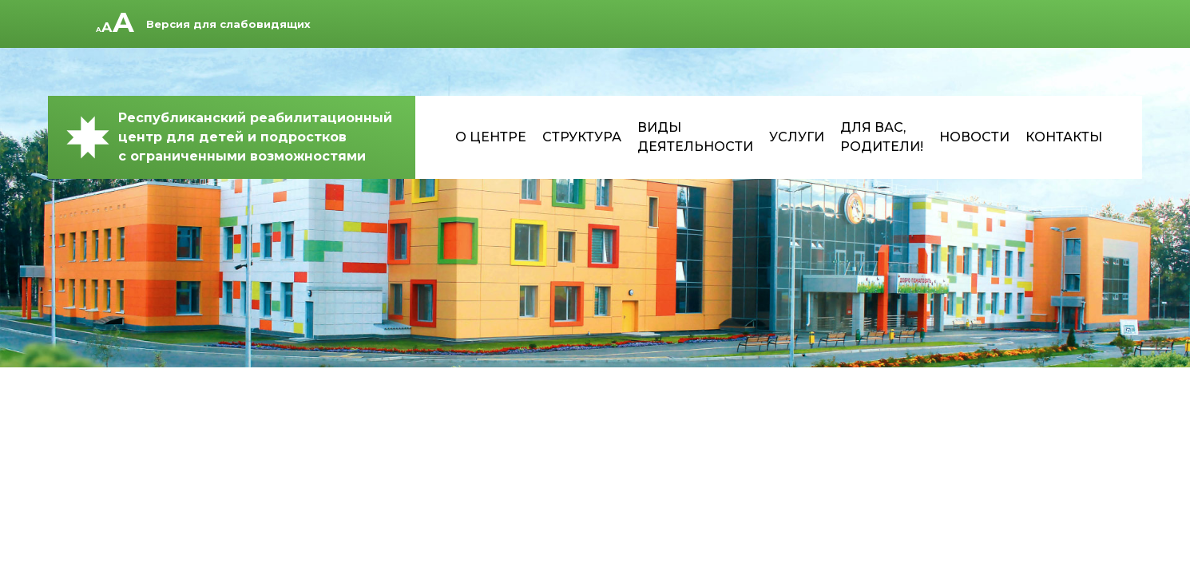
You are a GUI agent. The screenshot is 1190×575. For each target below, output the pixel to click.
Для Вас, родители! (881, 137)
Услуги (796, 137)
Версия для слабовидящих (228, 24)
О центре (490, 137)
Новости (974, 137)
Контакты (1063, 137)
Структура (581, 137)
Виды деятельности (695, 137)
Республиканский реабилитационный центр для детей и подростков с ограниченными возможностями (228, 137)
